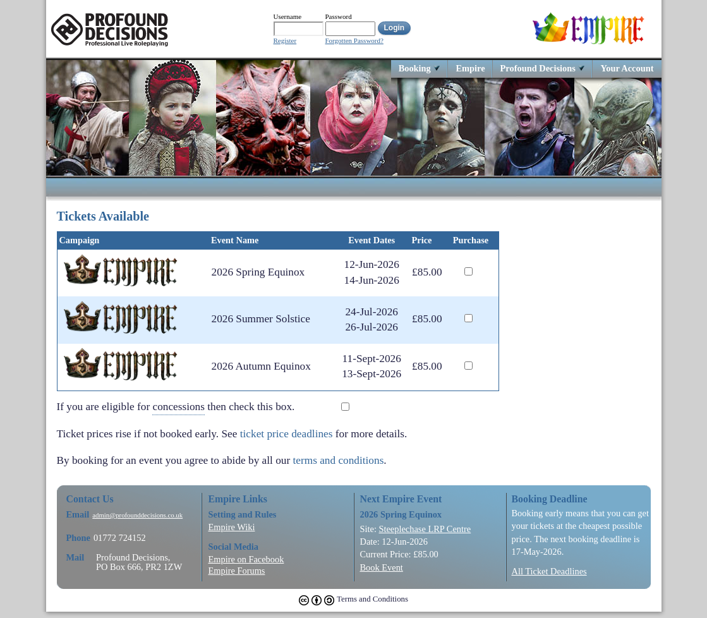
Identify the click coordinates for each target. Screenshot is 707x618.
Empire (470, 68)
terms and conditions (338, 460)
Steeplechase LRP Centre (424, 529)
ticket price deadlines (286, 434)
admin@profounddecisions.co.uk (137, 515)
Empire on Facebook (246, 559)
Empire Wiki (231, 527)
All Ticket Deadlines (549, 571)
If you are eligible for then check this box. (185, 407)
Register (285, 40)
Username (288, 16)
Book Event (381, 567)
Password (338, 16)
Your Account (626, 68)
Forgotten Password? (354, 40)
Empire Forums (236, 570)
